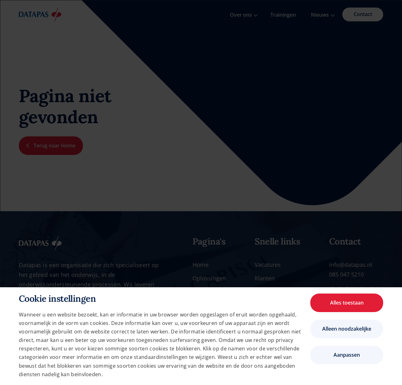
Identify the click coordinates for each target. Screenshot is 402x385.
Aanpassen (347, 354)
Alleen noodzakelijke (346, 328)
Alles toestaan (347, 302)
